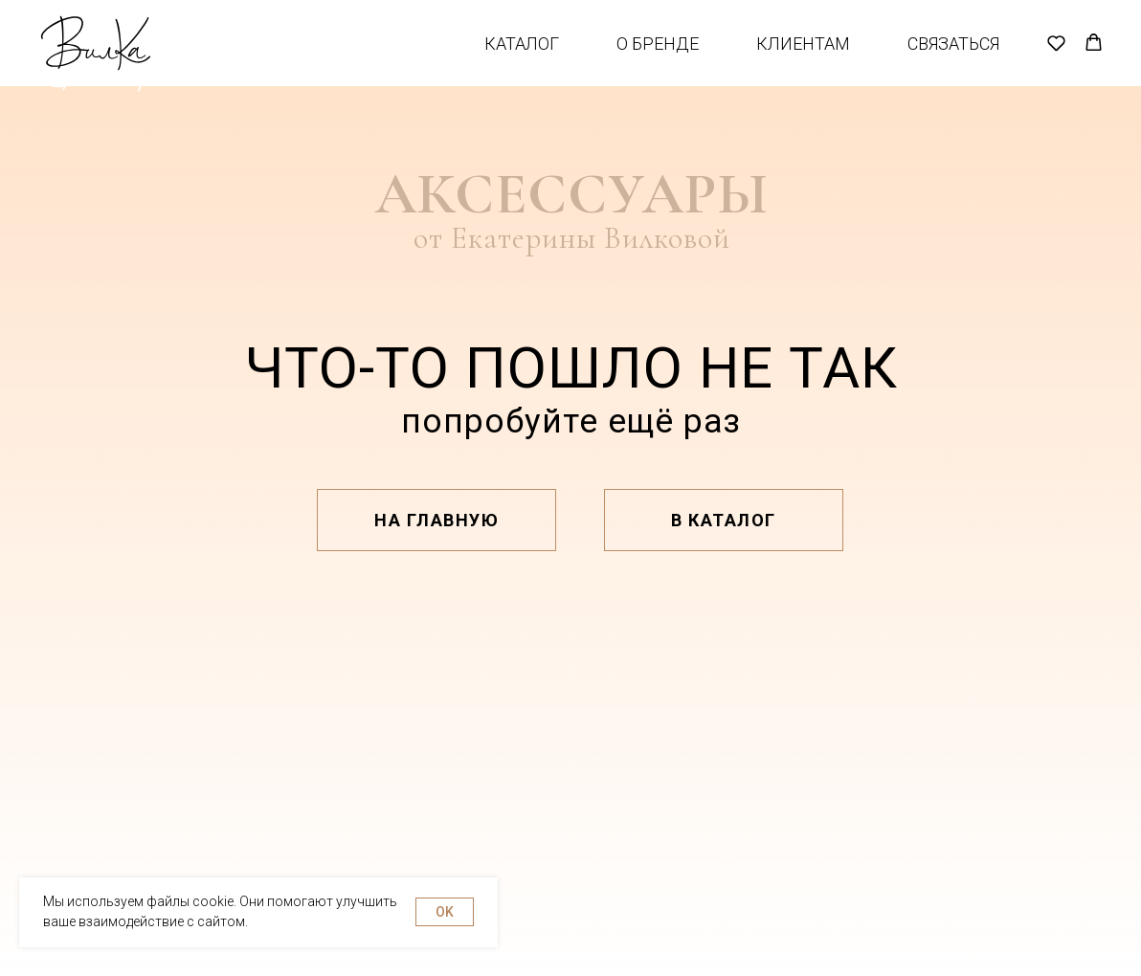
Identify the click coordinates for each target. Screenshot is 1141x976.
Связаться (953, 58)
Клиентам (803, 58)
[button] (1056, 57)
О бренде (657, 58)
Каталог (521, 58)
